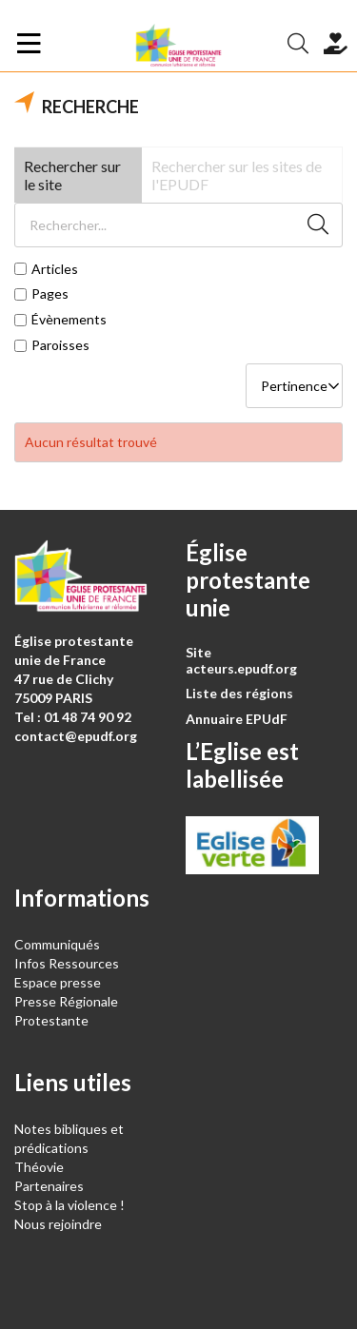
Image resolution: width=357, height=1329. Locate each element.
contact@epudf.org (75, 736)
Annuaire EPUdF (237, 719)
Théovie (39, 1167)
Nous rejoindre (58, 1224)
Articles (54, 269)
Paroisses (60, 345)
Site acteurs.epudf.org (241, 660)
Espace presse (57, 982)
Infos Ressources (68, 963)
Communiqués (57, 944)
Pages (50, 294)
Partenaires (49, 1186)
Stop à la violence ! (69, 1205)
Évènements (69, 319)
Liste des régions (239, 693)
